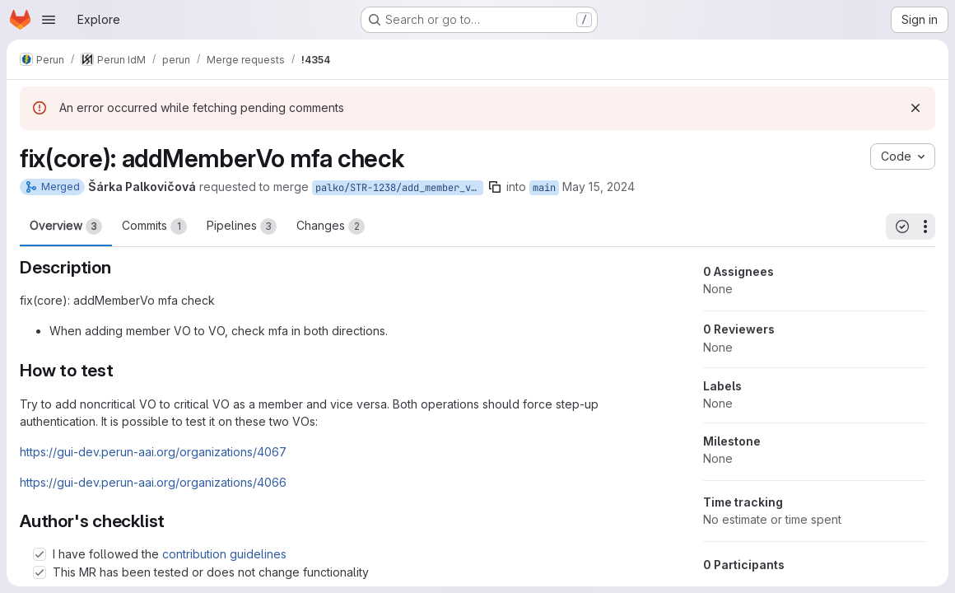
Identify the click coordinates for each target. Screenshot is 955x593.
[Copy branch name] (495, 187)
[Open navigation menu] (48, 20)
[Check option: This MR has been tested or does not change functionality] (39, 572)
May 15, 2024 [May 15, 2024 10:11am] (598, 187)
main (544, 187)
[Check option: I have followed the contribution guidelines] (39, 554)
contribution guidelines (224, 554)
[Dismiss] (915, 108)
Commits (154, 226)
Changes (330, 226)
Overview (66, 226)
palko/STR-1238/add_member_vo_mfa (399, 187)
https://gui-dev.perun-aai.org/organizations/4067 (153, 452)
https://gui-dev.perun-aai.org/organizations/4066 (153, 482)
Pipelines (242, 226)
